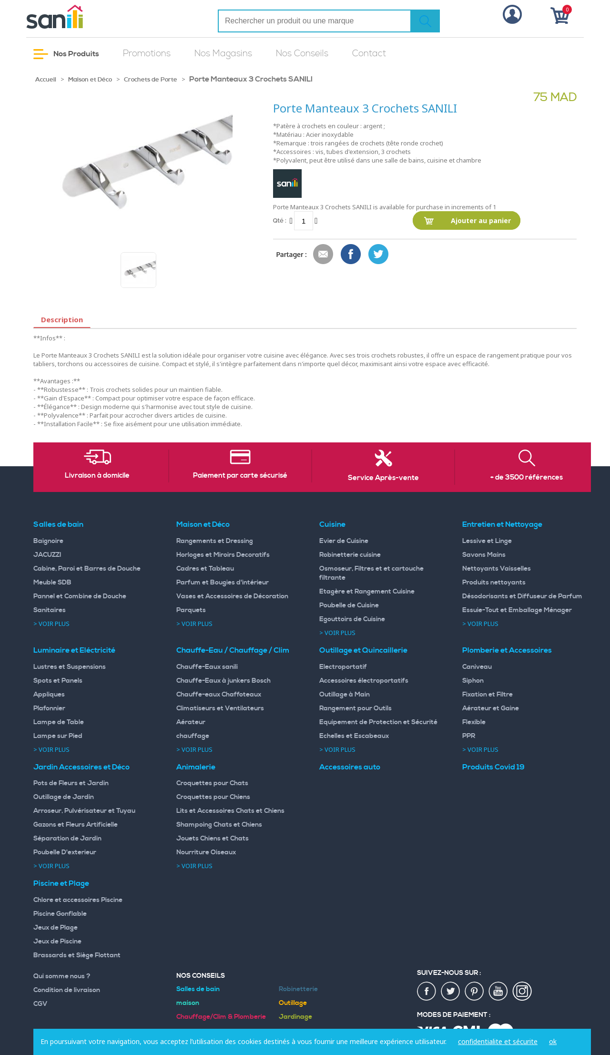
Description (62, 319)
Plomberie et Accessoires (507, 650)
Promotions (147, 53)
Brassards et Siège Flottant (77, 955)
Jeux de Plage (55, 927)
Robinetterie (298, 989)
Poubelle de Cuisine (349, 605)
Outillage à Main (344, 694)
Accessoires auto (349, 767)
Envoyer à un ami (323, 254)
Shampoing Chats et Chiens (219, 824)
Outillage (293, 1003)
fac (427, 992)
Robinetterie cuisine (350, 555)
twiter (451, 992)
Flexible (474, 722)
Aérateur (190, 722)
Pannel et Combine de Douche (79, 596)
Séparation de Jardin (67, 838)
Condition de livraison (66, 990)
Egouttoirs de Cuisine (352, 619)
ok (553, 1041)
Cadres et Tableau (205, 568)
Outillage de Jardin (63, 797)
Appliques (49, 694)
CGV (40, 1004)
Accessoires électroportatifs (363, 680)
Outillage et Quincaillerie (363, 650)
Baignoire (48, 541)
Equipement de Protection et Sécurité (378, 722)
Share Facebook (351, 254)
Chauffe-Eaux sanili (207, 667)
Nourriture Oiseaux (206, 852)
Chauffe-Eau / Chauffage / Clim (232, 650)
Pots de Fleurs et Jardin (71, 783)
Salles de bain (58, 524)
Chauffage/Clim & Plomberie (221, 1017)
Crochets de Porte (150, 79)
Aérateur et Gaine (490, 708)
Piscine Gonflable (60, 914)
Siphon (473, 680)
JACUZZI (47, 555)
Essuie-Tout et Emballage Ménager (517, 610)
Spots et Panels (57, 680)
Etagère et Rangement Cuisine (367, 591)
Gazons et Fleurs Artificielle (75, 824)
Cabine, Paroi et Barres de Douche (87, 568)
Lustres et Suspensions (69, 667)
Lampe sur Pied (57, 736)
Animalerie (195, 767)
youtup (498, 992)
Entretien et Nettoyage (502, 524)
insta (522, 992)
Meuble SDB (52, 582)
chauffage (192, 736)
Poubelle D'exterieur (64, 852)
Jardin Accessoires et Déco (81, 767)
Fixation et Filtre (487, 694)
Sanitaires (49, 610)
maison (187, 1003)
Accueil (45, 79)
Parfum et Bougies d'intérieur (222, 582)
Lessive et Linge (487, 541)
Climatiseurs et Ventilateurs (220, 708)
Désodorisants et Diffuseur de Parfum (522, 596)
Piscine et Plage (61, 883)
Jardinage (295, 1017)
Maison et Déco (90, 79)
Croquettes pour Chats (212, 783)
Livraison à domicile (97, 475)
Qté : (279, 220)
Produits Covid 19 (493, 767)
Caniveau (477, 667)
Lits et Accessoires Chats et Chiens (230, 811)
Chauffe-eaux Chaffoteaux (218, 694)
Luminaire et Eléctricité (74, 650)
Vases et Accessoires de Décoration (232, 596)
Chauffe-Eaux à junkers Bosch (223, 680)
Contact (369, 53)
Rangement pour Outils (355, 708)
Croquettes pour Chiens (213, 797)
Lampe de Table (58, 722)
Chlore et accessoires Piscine (77, 900)
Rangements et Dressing (214, 541)
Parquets (191, 610)
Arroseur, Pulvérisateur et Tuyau (84, 811)
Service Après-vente (383, 478)
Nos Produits (66, 54)
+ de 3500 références (526, 477)
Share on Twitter (378, 254)
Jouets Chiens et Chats (212, 838)
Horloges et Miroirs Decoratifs (223, 555)
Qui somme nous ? (62, 976)
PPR (468, 736)
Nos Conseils (302, 53)
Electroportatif (343, 667)
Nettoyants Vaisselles (496, 568)
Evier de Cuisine (343, 541)
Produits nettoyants (494, 582)
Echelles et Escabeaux (354, 736)
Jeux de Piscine (57, 941)
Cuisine (332, 524)
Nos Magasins (223, 53)
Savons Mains (484, 555)
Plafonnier (49, 708)
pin (475, 992)
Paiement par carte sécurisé (240, 475)
